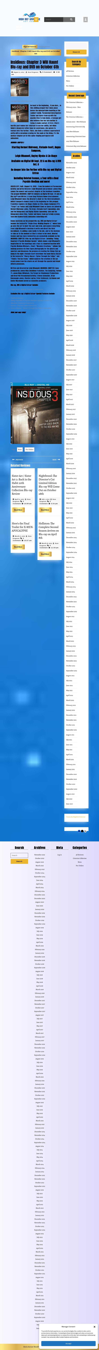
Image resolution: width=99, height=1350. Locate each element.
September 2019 (71, 256)
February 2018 (71, 350)
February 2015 (71, 528)
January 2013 (70, 651)
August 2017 (70, 380)
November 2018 (71, 306)
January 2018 (70, 355)
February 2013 (71, 646)
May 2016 (69, 454)
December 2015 (71, 478)
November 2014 (71, 542)
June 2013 (69, 626)
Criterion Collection (73, 76)
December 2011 (71, 715)
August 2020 (70, 227)
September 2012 (71, 671)
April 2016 (69, 458)
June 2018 (69, 330)
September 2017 (71, 375)
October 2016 (70, 429)
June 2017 (69, 389)
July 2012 (69, 680)
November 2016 (71, 424)
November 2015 (71, 483)
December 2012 (71, 656)
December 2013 (71, 597)
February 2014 (71, 587)
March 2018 (70, 345)
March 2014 (70, 582)
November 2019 (71, 246)
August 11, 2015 (19, 72)
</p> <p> (17, 329)
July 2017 (69, 384)
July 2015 (69, 503)
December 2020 (71, 222)
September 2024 (71, 192)
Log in (59, 855)
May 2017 (69, 394)
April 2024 (69, 202)
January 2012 (70, 710)
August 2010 (70, 794)
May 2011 (69, 749)
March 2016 (70, 463)
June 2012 (69, 685)
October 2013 (70, 606)
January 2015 (70, 532)
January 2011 (70, 769)
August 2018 (70, 320)
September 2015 (71, 493)
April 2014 (69, 577)
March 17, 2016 (20, 536)
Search (76, 52)
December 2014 (71, 537)
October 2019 (70, 251)
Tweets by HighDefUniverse (75, 817)
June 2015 (69, 508)
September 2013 (71, 611)
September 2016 (71, 434)
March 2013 (70, 641)
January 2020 (70, 237)
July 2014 (69, 562)
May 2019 (69, 276)
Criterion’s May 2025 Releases (76, 146)
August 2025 (70, 172)
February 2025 (71, 182)
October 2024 (70, 187)
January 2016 (70, 473)
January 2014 (70, 592)
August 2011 (70, 735)
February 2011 (71, 764)
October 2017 (70, 370)
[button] (94, 1327)
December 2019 (71, 241)
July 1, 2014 (45, 499)
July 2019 (69, 266)
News (20, 449)
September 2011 (71, 730)
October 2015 (70, 488)
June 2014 (69, 567)
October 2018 (70, 311)
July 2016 (69, 444)
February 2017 (71, 409)
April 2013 (69, 636)
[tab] (36, 19)
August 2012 (70, 675)
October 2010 (70, 784)
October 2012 (70, 666)
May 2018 (69, 335)
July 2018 (69, 325)
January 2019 (70, 296)
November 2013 (71, 602)
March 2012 (70, 700)
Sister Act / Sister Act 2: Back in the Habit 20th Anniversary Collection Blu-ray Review (22, 485)
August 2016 (70, 439)
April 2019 (69, 281)
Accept (68, 1344)
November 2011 (71, 720)
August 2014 (70, 557)
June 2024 (69, 197)
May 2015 (69, 513)
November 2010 (71, 779)
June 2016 (69, 449)
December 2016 (71, 419)
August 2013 (70, 616)
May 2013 (69, 631)
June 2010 (69, 804)
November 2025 (71, 163)
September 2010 (71, 789)
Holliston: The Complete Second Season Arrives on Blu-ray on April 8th (49, 531)
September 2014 (71, 552)
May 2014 (69, 572)
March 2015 (70, 523)
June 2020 (69, 232)
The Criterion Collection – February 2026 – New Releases (75, 107)
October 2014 (70, 547)
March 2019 (70, 286)
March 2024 (70, 207)
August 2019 (70, 261)
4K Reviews (70, 71)
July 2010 (69, 799)
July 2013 (69, 621)
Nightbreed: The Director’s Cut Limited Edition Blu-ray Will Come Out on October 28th (49, 485)
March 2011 (70, 759)
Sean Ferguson (33, 72)
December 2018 (71, 301)
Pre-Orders (29, 449)
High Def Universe (29, 47)
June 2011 (69, 745)
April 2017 (69, 399)
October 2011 (70, 725)
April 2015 (69, 518)
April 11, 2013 (19, 499)
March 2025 (70, 177)
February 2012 (71, 705)
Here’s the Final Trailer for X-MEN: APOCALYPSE (22, 527)
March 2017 (70, 404)
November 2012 (71, 661)
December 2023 (71, 217)
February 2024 (71, 212)
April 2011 (69, 754)
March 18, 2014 (47, 543)
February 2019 (71, 291)
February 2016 (71, 468)
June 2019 (69, 271)
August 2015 (70, 498)
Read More (19, 509)
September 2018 (71, 315)
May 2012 (69, 690)
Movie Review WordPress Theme (35, 1347)
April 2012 (69, 695)
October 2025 (70, 167)
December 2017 (71, 360)
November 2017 (71, 365)
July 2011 (69, 740)
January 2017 (70, 414)
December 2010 (71, 774)
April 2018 (69, 340)
